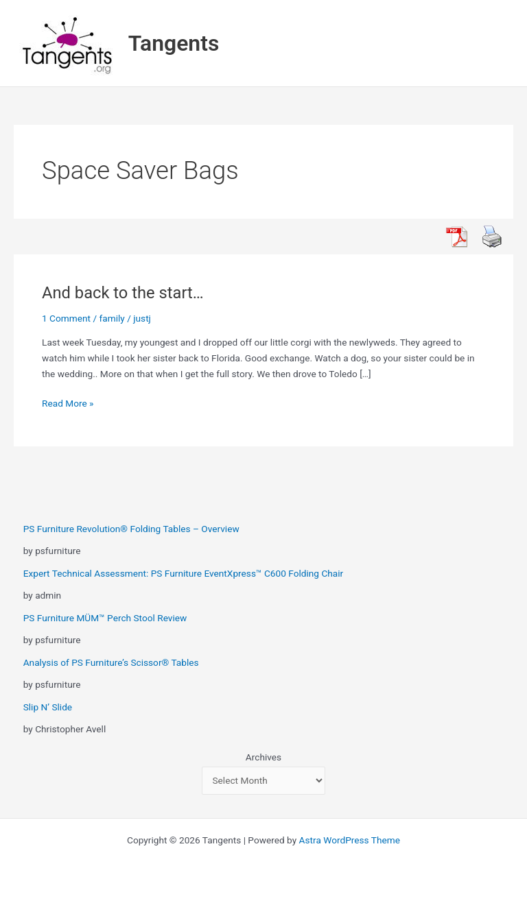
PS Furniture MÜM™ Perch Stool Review (105, 617)
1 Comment (66, 318)
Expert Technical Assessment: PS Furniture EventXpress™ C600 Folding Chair (183, 573)
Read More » (68, 403)
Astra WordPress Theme (349, 839)
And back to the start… (123, 292)
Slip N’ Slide (47, 706)
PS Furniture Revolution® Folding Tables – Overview (131, 528)
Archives (263, 757)
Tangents (174, 43)
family (112, 318)
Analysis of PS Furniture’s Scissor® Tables (111, 662)
